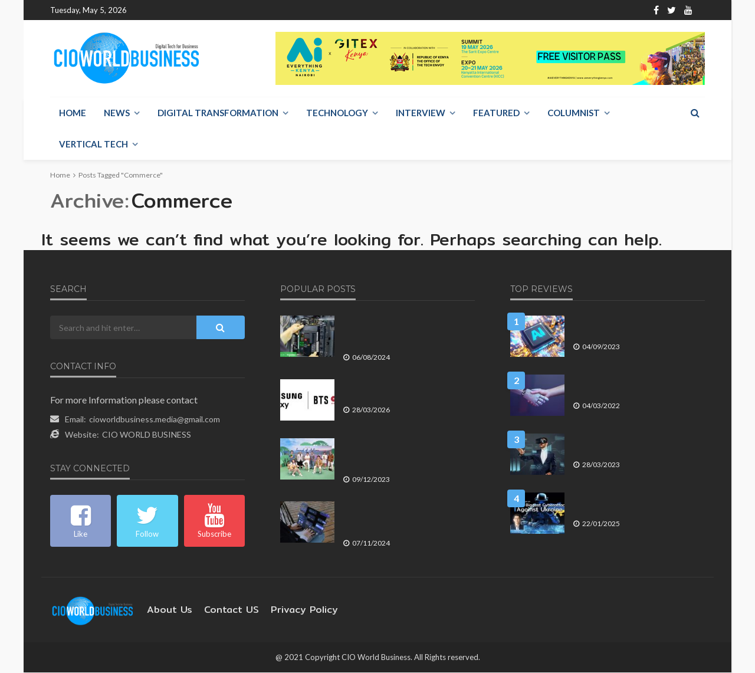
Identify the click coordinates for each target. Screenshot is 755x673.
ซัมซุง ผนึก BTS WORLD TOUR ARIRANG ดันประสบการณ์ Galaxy (399, 390)
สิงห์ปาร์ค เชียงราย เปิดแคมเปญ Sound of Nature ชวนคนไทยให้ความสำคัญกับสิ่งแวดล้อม (406, 454)
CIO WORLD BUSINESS (146, 435)
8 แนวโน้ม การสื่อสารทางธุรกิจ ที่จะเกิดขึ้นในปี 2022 (637, 385)
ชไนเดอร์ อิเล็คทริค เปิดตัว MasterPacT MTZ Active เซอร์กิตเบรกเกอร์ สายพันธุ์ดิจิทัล (406, 332)
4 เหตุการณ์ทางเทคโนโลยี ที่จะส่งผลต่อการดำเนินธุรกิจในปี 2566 (636, 444)
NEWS (117, 113)
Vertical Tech (93, 144)
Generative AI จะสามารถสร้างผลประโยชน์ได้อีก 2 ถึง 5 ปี (626, 326)
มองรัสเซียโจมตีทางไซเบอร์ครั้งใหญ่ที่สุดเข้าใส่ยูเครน (638, 503)
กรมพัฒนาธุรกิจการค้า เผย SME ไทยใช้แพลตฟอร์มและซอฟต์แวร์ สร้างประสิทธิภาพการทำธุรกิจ (408, 518)
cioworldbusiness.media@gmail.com (154, 420)
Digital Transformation (217, 113)
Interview (420, 113)
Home (147, 10)
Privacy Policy (286, 610)
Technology (337, 113)
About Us (187, 10)
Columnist (573, 113)
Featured (496, 113)
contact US (222, 610)
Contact (230, 10)
